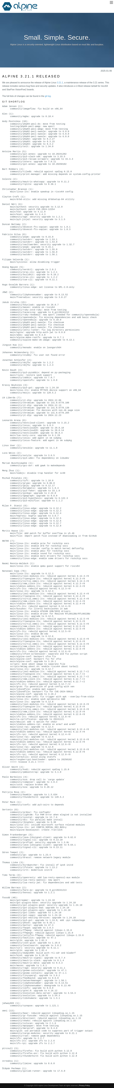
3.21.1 (60, 82)
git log (48, 96)
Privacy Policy (84, 1085)
